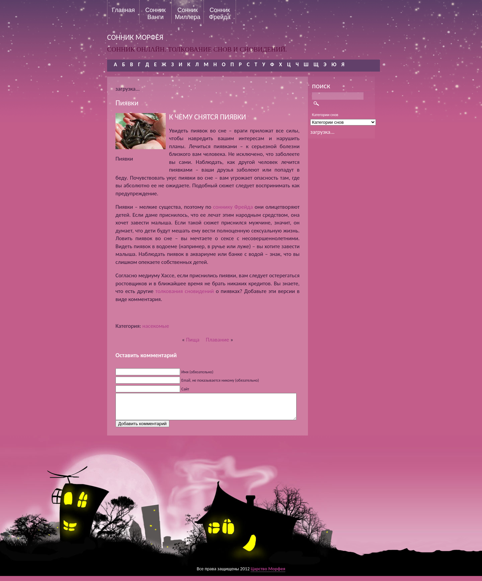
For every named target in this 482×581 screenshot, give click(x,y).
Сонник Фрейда (219, 13)
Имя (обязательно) (197, 372)
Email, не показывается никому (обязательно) (220, 380)
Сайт (185, 389)
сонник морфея (135, 37)
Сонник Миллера (187, 13)
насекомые (155, 325)
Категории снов (325, 114)
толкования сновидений (184, 291)
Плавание (217, 339)
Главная (123, 10)
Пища (192, 339)
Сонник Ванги (155, 13)
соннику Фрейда (233, 206)
